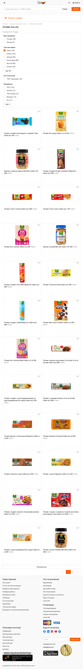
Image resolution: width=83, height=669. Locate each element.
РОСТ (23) (10, 87)
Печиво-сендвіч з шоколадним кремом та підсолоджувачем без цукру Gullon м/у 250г (20, 400)
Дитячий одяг (8, 643)
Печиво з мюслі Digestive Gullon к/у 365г (60, 474)
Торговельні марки (9, 607)
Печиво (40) (11, 39)
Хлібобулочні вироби (35, 24)
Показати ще (41, 567)
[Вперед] (78, 572)
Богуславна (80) (13, 60)
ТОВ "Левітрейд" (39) (14, 79)
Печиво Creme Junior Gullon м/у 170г (59, 209)
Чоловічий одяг (8, 640)
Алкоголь (6, 646)
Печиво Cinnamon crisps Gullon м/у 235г (21, 474)
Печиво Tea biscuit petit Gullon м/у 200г (60, 285)
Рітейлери (6, 598)
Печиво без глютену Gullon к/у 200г (19, 247)
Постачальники (8, 601)
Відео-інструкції (48, 598)
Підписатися (75, 639)
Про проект (7, 583)
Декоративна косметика (11, 634)
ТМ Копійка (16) (13, 94)
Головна (5, 24)
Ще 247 (8, 71)
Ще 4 (7, 104)
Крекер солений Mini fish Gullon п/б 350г (60, 247)
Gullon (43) (10, 51)
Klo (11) (9, 100)
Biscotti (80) (11, 63)
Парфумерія (7, 631)
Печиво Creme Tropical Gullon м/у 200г (20, 209)
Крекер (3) (11, 42)
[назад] (63, 572)
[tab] (41, 18)
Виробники (6, 604)
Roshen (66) (11, 67)
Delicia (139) (11, 54)
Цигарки (6, 649)
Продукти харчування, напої (18, 24)
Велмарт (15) (11, 97)
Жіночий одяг (7, 637)
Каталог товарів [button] (13, 18)
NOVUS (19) (11, 91)
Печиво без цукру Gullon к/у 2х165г (58, 133)
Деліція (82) (11, 57)
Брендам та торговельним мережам (16, 610)
